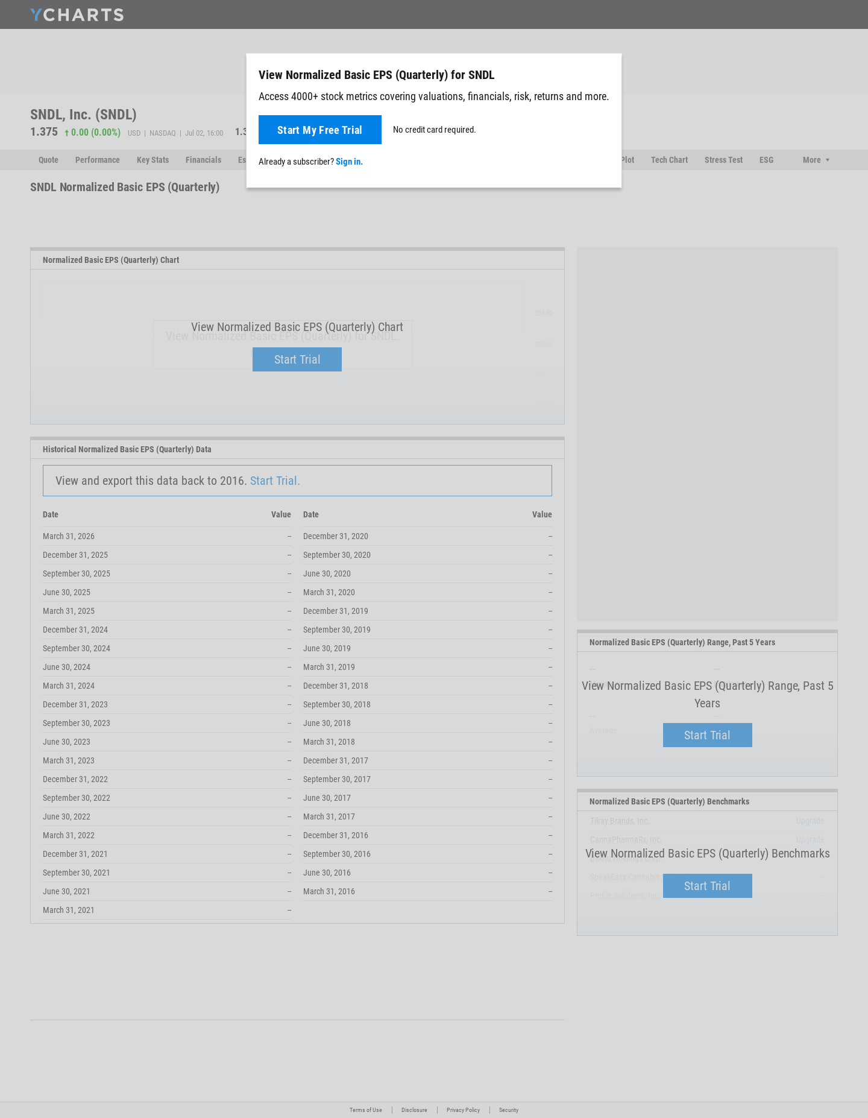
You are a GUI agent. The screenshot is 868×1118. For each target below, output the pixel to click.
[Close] (607, 72)
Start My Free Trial (320, 130)
